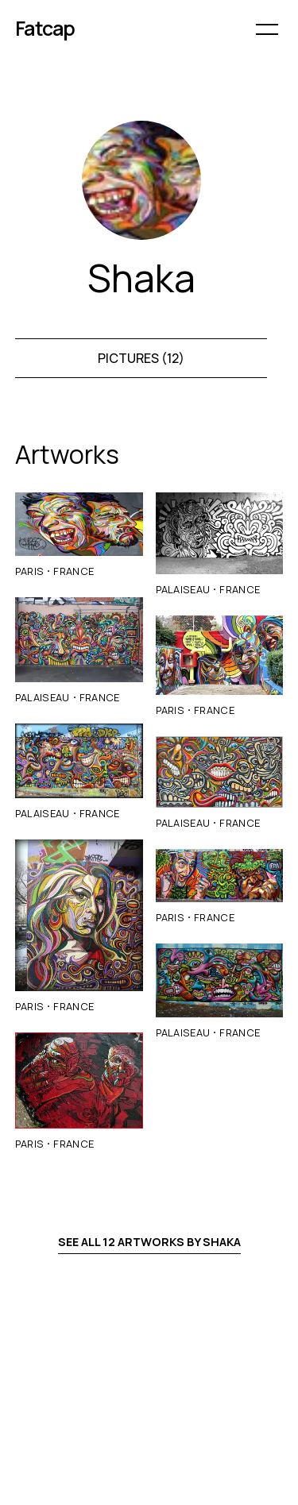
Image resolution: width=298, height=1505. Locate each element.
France (73, 571)
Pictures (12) (141, 358)
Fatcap (45, 28)
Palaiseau (42, 697)
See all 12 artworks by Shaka (149, 1241)
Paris (30, 571)
